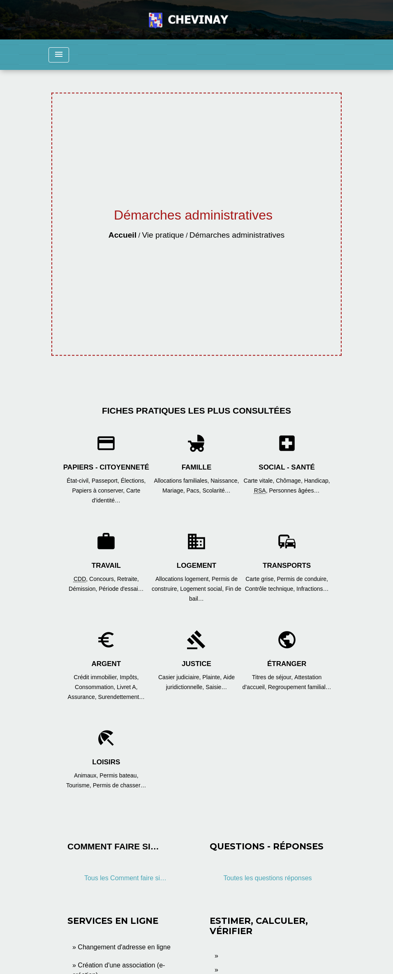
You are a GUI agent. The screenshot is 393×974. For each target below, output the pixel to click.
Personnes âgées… (294, 490)
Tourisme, (79, 785)
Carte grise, (261, 579)
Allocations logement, (183, 579)
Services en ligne (112, 921)
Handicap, (317, 480)
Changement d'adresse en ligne (124, 947)
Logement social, (202, 588)
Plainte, (212, 677)
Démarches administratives (237, 235)
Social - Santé (287, 467)
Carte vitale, (260, 480)
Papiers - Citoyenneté (106, 467)
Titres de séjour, (273, 677)
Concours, (103, 579)
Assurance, (83, 697)
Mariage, (174, 490)
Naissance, (224, 480)
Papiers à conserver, (99, 490)
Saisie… (216, 687)
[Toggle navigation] (59, 54)
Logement (196, 565)
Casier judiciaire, (180, 677)
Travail (106, 565)
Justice (196, 664)
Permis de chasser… (119, 785)
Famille (197, 467)
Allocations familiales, (182, 480)
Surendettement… (121, 697)
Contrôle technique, (270, 588)
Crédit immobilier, (97, 677)
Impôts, (129, 677)
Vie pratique (163, 235)
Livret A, (127, 687)
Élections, (133, 480)
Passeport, (106, 480)
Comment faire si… (113, 846)
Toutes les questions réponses (267, 878)
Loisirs (106, 762)
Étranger (286, 664)
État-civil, (79, 480)
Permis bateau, (118, 775)
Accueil (122, 235)
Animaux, (86, 775)
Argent (106, 664)
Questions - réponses (267, 846)
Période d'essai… (121, 588)
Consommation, (96, 687)
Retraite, (128, 579)
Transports (287, 565)
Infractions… (312, 588)
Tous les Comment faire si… (125, 878)
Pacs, (194, 490)
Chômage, (290, 480)
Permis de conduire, (302, 579)
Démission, (84, 588)
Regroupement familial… (299, 687)
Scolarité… (216, 490)
